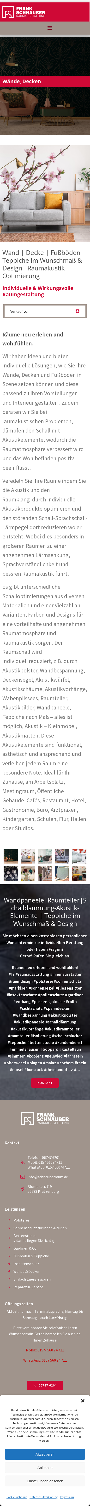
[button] (82, 1400)
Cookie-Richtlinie (16, 1497)
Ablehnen (45, 1468)
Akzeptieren (45, 1454)
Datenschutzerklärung (44, 1497)
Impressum (67, 1497)
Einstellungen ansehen (45, 1481)
